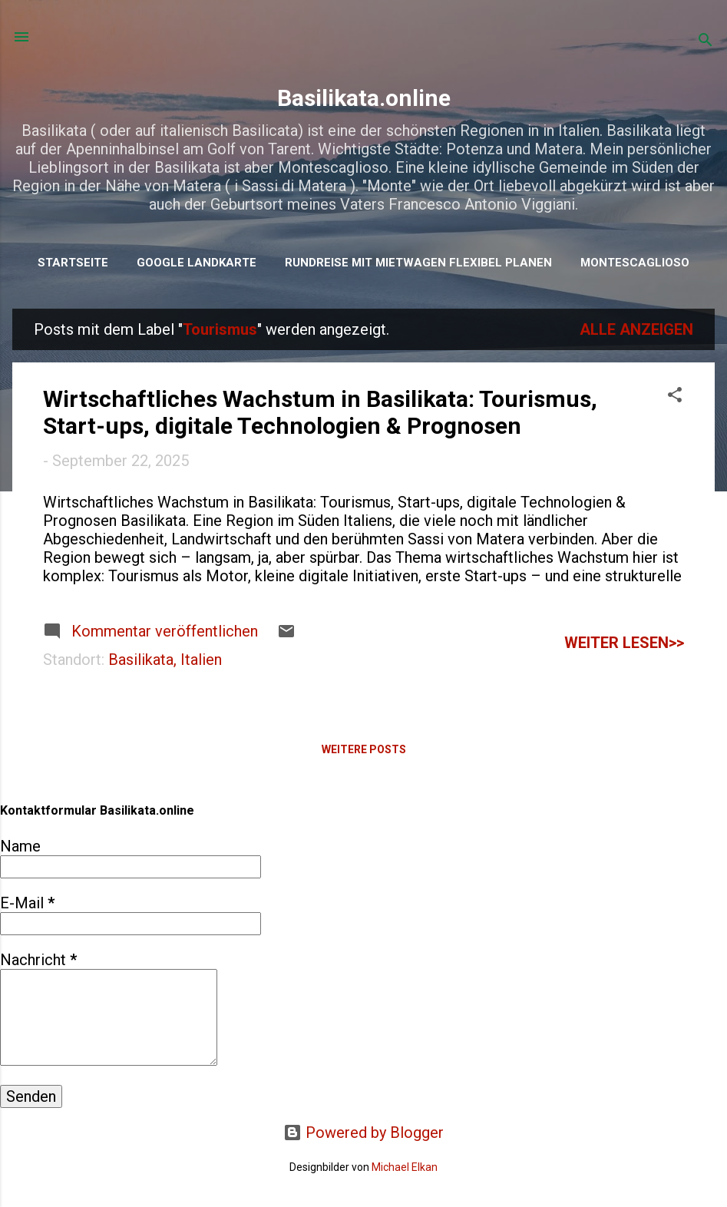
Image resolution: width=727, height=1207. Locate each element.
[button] (675, 396)
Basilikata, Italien (165, 659)
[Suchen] (705, 41)
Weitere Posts (364, 749)
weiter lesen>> (624, 642)
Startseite (73, 263)
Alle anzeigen (636, 329)
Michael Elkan (405, 1167)
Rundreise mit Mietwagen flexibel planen (418, 263)
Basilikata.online (364, 97)
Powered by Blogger (363, 1132)
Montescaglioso (634, 263)
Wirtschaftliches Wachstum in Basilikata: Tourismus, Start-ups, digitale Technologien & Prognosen (320, 412)
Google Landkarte (196, 263)
